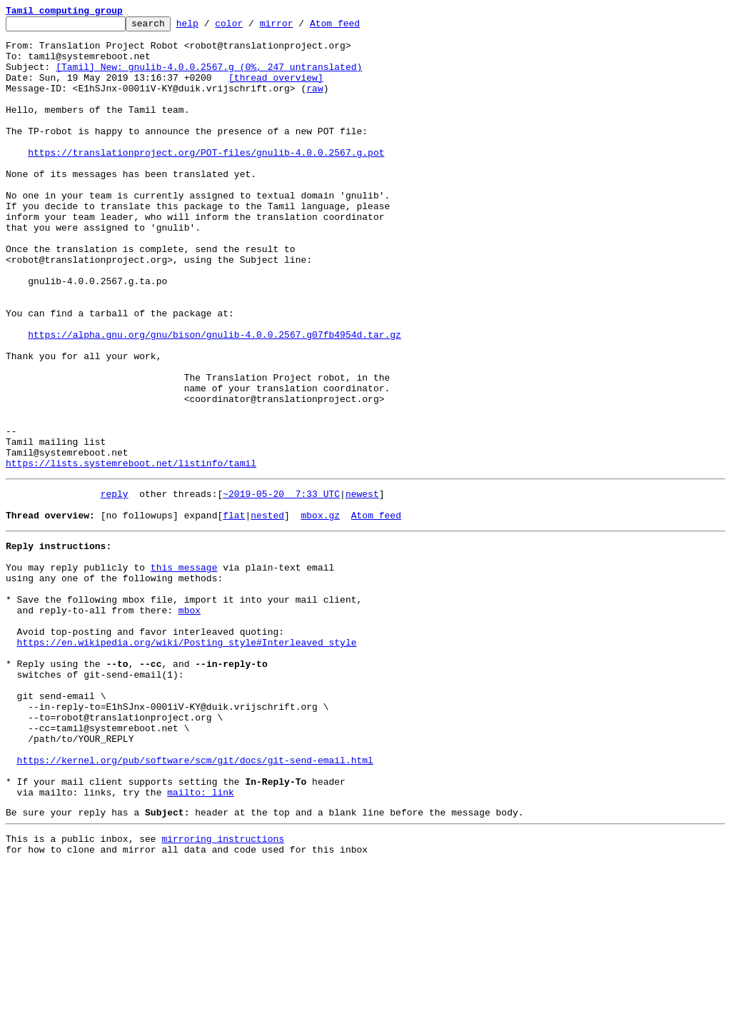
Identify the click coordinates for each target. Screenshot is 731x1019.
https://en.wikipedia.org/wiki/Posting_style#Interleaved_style (187, 759)
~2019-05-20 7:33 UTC (281, 585)
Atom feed (357, 27)
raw (314, 102)
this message (184, 669)
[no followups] (139, 611)
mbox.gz (320, 611)
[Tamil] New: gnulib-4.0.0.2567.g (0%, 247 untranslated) (209, 77)
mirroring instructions (222, 990)
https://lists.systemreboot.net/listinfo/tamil (131, 552)
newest (362, 585)
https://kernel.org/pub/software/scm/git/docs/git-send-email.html (195, 901)
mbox (189, 721)
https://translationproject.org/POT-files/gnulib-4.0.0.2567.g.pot (206, 180)
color (251, 27)
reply (114, 585)
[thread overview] (275, 90)
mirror (299, 27)
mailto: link (200, 939)
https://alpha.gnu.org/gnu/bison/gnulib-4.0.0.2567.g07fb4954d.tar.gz (214, 398)
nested (267, 611)
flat (234, 611)
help (209, 27)
